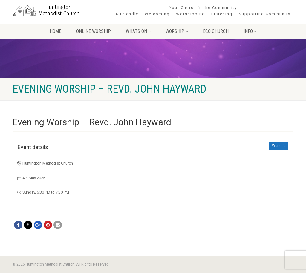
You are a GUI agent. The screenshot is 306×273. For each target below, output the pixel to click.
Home (55, 31)
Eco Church (216, 31)
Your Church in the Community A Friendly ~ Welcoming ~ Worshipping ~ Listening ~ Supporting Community (202, 10)
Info (250, 31)
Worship (177, 31)
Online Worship (93, 31)
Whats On (138, 31)
